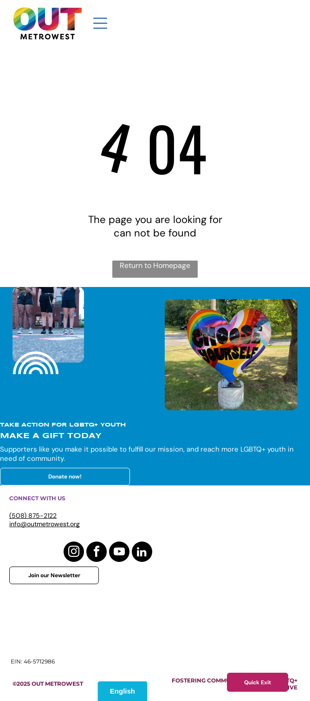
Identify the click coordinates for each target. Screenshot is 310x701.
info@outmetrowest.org (44, 524)
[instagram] (74, 553)
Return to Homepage (155, 265)
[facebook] (96, 553)
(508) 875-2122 (33, 515)
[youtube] (119, 553)
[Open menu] (100, 23)
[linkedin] (142, 553)
